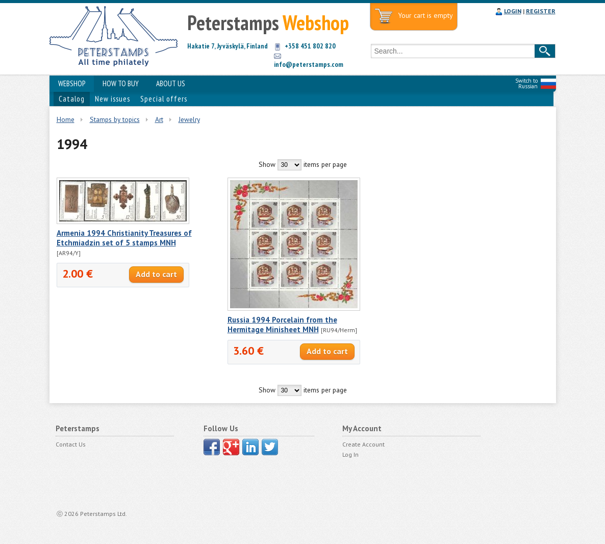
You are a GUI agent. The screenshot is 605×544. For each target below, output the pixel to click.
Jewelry (189, 119)
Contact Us (71, 444)
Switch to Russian (526, 83)
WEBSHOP (71, 83)
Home (65, 119)
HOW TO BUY (121, 83)
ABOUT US (170, 83)
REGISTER (541, 11)
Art (159, 119)
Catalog (72, 99)
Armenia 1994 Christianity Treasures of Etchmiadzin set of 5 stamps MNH (124, 238)
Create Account (363, 444)
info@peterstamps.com (308, 64)
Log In (350, 454)
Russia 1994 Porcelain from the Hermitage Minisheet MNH (282, 324)
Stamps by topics (115, 119)
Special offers (163, 99)
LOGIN (512, 11)
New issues (112, 99)
